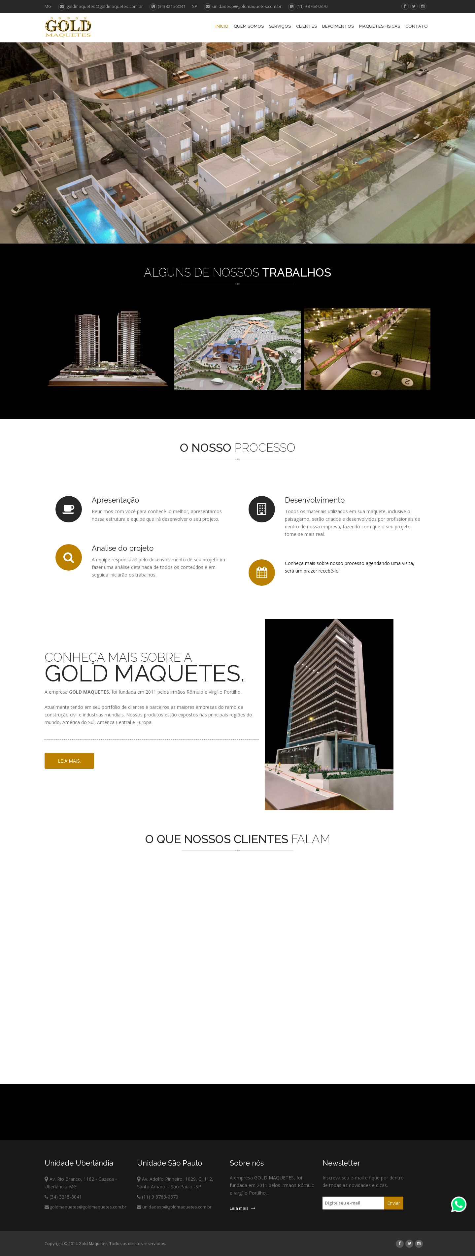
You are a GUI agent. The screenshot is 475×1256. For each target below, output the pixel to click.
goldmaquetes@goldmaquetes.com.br (100, 6)
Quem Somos (249, 26)
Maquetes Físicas (379, 26)
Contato (416, 26)
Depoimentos (338, 26)
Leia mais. (69, 761)
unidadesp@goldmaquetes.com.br (243, 6)
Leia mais (242, 1208)
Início (222, 26)
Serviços (280, 26)
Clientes (306, 26)
